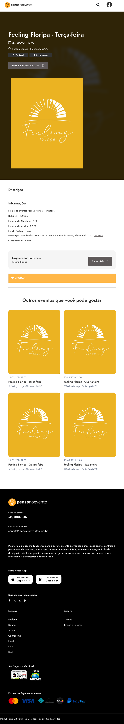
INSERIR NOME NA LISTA (28, 65)
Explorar (12, 619)
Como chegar (41, 54)
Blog (10, 652)
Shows (11, 630)
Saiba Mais (100, 261)
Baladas (12, 625)
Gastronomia (14, 635)
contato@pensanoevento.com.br (28, 531)
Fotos (11, 646)
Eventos (12, 641)
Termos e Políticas (73, 625)
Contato (68, 619)
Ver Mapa (98, 235)
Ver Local (18, 54)
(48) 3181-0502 (17, 517)
